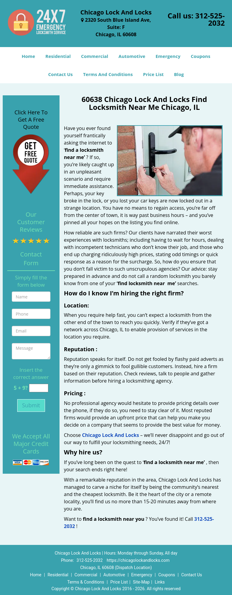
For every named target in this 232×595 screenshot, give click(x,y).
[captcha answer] (38, 388)
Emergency (168, 56)
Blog (179, 74)
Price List (153, 74)
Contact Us (60, 74)
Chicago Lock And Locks (110, 435)
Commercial (94, 56)
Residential (58, 56)
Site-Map (141, 582)
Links (160, 582)
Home (28, 56)
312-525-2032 (210, 19)
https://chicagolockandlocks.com (138, 560)
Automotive (131, 56)
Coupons (200, 56)
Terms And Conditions (108, 74)
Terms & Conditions (85, 582)
